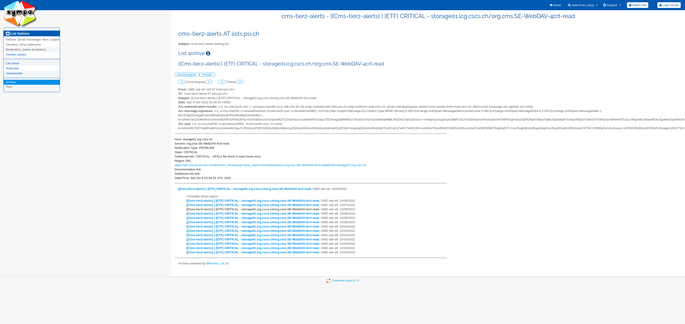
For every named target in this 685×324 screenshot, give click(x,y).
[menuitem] (555, 5)
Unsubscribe (14, 73)
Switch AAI (637, 5)
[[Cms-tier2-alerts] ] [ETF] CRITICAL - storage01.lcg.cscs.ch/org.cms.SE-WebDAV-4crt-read (244, 189)
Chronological (187, 74)
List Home (12, 63)
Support (610, 5)
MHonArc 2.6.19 (217, 263)
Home (555, 5)
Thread (207, 74)
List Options (17, 33)
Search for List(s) (581, 5)
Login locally (669, 5)
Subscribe (12, 68)
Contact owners (16, 54)
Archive (11, 82)
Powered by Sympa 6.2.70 (345, 280)
